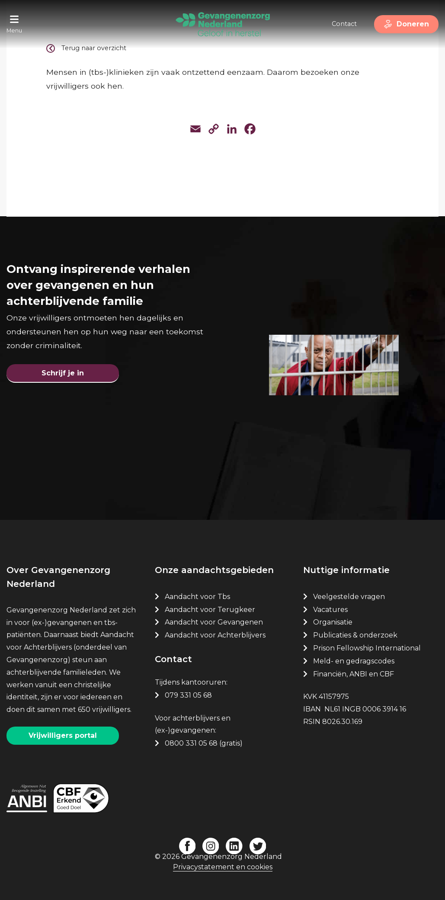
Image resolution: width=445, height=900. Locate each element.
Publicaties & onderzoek (355, 635)
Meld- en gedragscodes (353, 661)
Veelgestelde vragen (349, 597)
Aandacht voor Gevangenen (214, 622)
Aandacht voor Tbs (197, 597)
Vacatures (331, 609)
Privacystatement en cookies (222, 867)
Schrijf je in (63, 373)
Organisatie (332, 622)
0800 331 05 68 (191, 743)
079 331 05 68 (188, 695)
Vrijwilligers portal (63, 735)
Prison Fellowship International (367, 648)
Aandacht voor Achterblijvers (215, 635)
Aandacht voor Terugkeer (210, 609)
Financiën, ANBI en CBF (353, 674)
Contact (344, 24)
